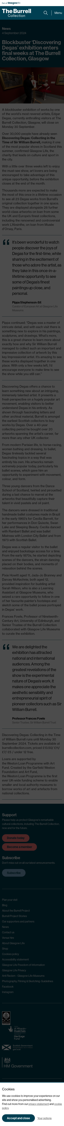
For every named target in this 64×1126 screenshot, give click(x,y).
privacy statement (38, 1104)
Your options (44, 1118)
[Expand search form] (46, 13)
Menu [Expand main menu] (58, 13)
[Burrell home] (16, 13)
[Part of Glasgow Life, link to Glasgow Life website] (11, 3)
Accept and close (18, 1118)
